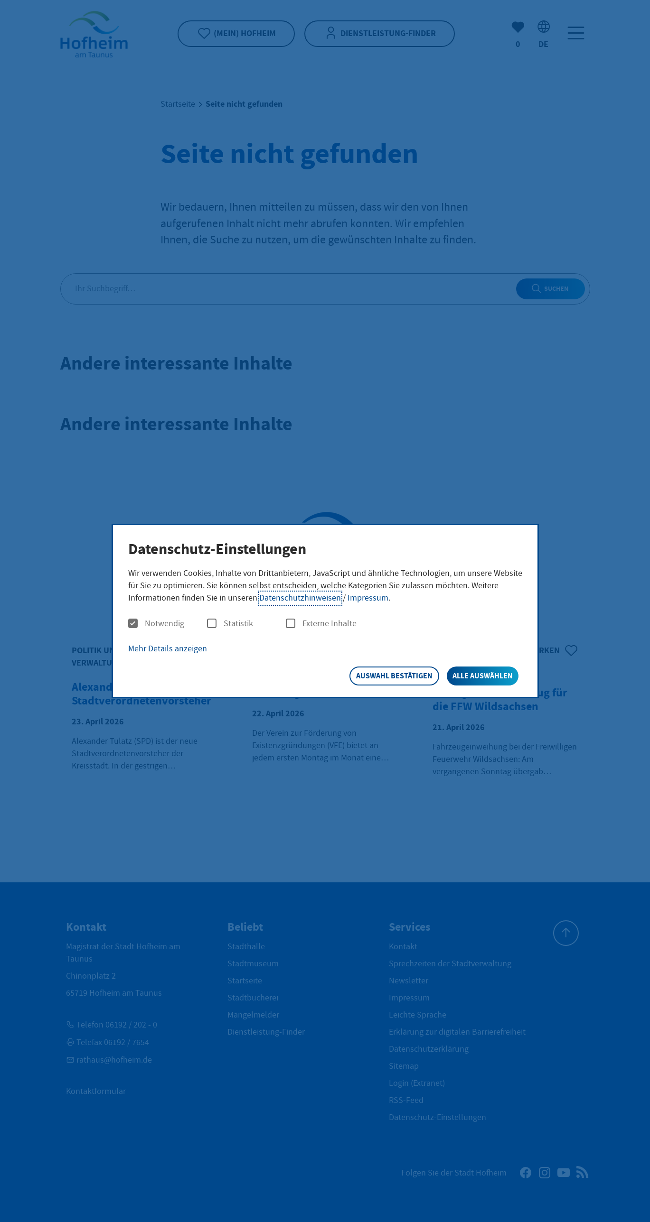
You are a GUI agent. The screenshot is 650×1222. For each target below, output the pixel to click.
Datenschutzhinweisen (300, 597)
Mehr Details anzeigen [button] (167, 648)
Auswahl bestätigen (394, 676)
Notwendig (156, 624)
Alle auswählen (482, 676)
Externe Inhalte (321, 624)
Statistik (230, 624)
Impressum (368, 597)
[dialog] (325, 611)
